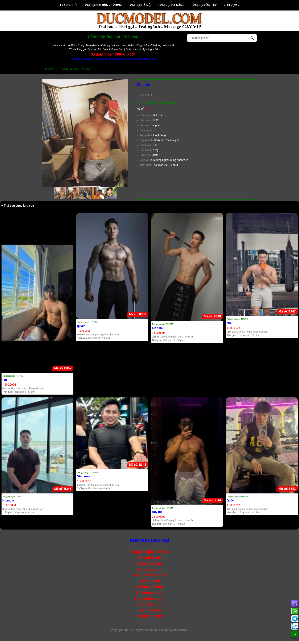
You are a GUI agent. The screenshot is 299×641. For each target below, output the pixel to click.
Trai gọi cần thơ (204, 5)
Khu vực (231, 5)
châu (230, 323)
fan (4, 380)
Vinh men (83, 476)
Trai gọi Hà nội (139, 5)
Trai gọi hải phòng (149, 604)
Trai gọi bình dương (150, 599)
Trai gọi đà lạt (149, 581)
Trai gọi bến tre (149, 610)
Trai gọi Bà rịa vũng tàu (149, 575)
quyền (81, 326)
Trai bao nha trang (150, 593)
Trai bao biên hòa (149, 587)
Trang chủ (67, 5)
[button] (125, 83)
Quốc (230, 500)
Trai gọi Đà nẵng (171, 5)
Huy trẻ (157, 512)
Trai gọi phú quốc (149, 616)
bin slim (157, 328)
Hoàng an (9, 500)
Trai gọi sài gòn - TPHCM (102, 5)
